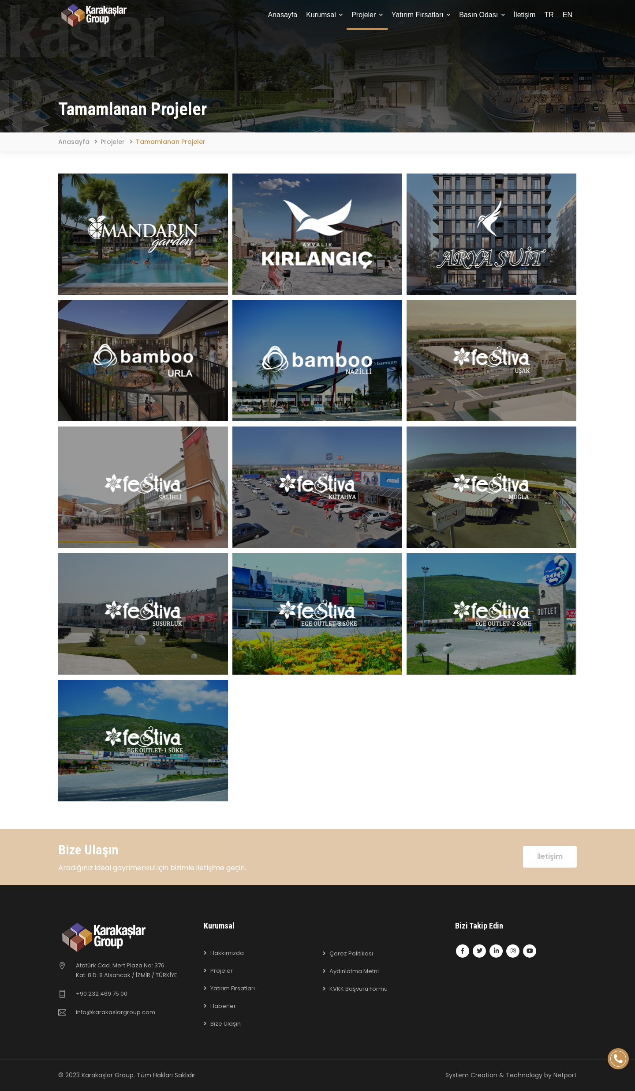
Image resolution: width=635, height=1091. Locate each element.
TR (548, 15)
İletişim (525, 15)
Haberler (223, 1006)
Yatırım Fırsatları (421, 15)
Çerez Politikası (351, 953)
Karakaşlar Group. (108, 1075)
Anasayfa (282, 15)
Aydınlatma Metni (354, 971)
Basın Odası (482, 15)
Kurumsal (324, 15)
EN (567, 15)
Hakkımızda (227, 953)
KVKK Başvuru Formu (358, 989)
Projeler (367, 15)
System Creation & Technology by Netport (511, 1075)
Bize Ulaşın (225, 1023)
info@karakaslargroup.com (115, 1012)
